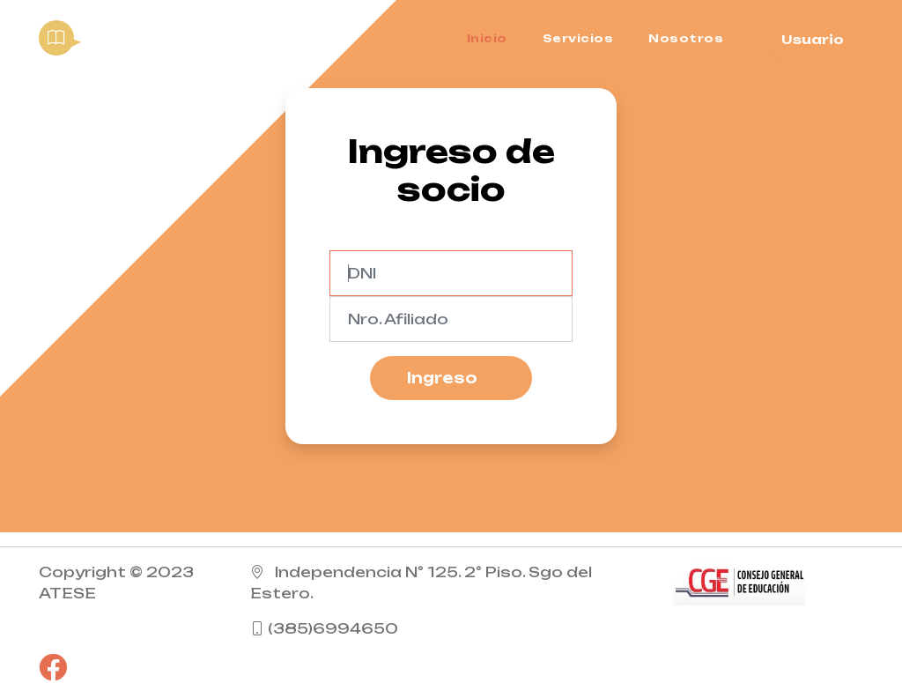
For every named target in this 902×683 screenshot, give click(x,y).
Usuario (812, 39)
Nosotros (685, 38)
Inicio (487, 38)
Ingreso (442, 378)
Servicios (578, 38)
